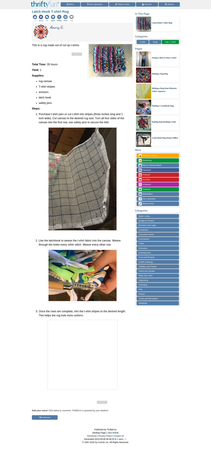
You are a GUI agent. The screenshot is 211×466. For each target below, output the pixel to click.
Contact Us (119, 436)
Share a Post (146, 203)
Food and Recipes (147, 257)
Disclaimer (92, 436)
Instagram (145, 184)
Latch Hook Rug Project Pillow (165, 138)
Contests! (145, 189)
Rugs (155, 42)
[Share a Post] (122, 4)
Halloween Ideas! (148, 155)
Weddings (143, 303)
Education (143, 248)
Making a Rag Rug (160, 74)
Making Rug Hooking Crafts (164, 122)
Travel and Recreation (148, 298)
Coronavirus (144, 239)
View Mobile (113, 433)
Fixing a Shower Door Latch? (164, 58)
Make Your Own (146, 275)
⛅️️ (125, 439)
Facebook (145, 170)
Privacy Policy (105, 436)
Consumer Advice (146, 234)
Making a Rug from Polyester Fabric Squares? (164, 89)
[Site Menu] (70, 4)
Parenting (143, 285)
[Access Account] (147, 4)
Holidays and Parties (148, 266)
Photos (142, 294)
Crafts (142, 42)
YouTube (144, 179)
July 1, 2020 (170, 42)
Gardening (145, 160)
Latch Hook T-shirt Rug (162, 23)
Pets (141, 289)
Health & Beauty (146, 262)
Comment (44, 417)
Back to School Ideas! (150, 165)
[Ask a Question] (95, 4)
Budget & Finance (146, 221)
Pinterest (144, 174)
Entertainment (145, 253)
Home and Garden (147, 271)
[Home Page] (45, 1)
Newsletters (146, 194)
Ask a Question (147, 198)
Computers (143, 230)
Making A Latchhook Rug (163, 106)
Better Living (144, 216)
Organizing (143, 280)
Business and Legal (147, 225)
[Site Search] (169, 4)
